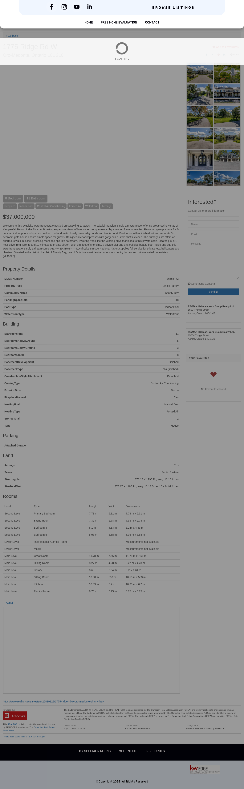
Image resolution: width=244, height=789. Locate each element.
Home (88, 22)
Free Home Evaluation (119, 22)
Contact (152, 22)
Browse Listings (173, 8)
